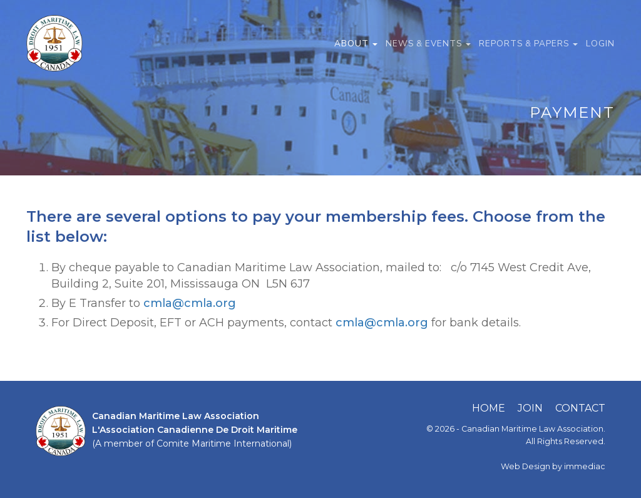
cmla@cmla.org (189, 303)
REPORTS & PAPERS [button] (528, 43)
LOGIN (600, 43)
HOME (488, 408)
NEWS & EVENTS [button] (428, 43)
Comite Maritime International (222, 443)
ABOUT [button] (355, 43)
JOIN (530, 408)
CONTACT (580, 408)
